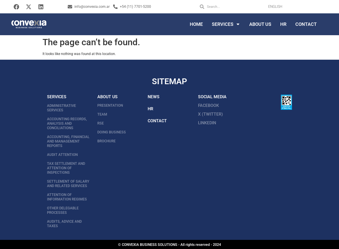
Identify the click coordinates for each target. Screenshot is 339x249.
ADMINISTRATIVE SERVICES (61, 108)
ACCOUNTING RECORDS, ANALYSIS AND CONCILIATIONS (67, 123)
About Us (260, 24)
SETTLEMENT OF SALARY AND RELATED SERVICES (68, 183)
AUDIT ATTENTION (62, 155)
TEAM (102, 114)
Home (196, 24)
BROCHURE (106, 141)
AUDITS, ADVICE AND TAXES (64, 223)
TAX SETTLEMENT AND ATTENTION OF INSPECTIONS (66, 168)
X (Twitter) (210, 114)
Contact (306, 24)
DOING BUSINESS (111, 132)
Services (226, 24)
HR (283, 24)
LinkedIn (207, 122)
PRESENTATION (110, 105)
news (153, 96)
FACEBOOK (208, 105)
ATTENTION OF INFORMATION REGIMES (67, 197)
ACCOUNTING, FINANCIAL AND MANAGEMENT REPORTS (68, 141)
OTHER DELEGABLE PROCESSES (63, 210)
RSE (100, 123)
